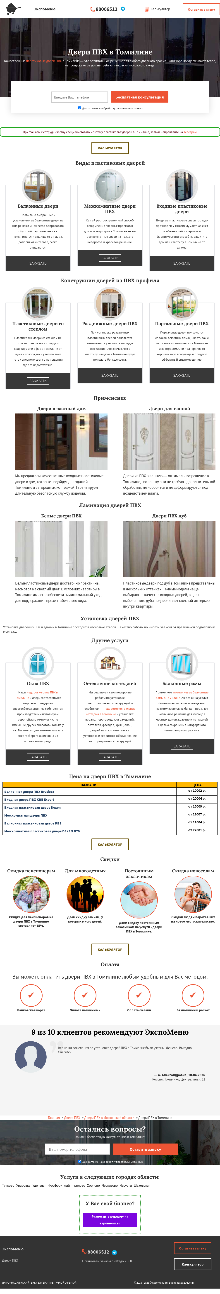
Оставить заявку (201, 9)
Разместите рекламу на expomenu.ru (110, 1219)
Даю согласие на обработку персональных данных (110, 108)
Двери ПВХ (72, 1118)
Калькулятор (157, 9)
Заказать (38, 263)
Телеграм (190, 132)
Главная (54, 1118)
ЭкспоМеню (13, 1249)
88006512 (106, 9)
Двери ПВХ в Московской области (109, 1118)
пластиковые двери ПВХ (44, 61)
